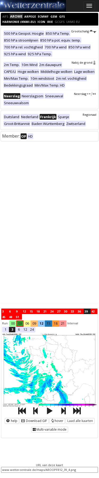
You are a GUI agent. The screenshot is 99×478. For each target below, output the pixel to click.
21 (44, 311)
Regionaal (89, 115)
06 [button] (27, 323)
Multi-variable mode (50, 429)
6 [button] (19, 329)
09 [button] (34, 323)
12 (24, 311)
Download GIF (34, 421)
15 (31, 311)
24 (51, 311)
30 (65, 311)
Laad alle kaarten (80, 421)
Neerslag (85, 94)
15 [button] (48, 323)
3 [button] (12, 329)
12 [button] (41, 323)
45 (3, 317)
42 (93, 311)
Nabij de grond (84, 62)
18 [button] (56, 323)
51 (17, 317)
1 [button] (6, 329)
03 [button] (20, 323)
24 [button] (32, 329)
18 (38, 311)
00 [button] (13, 323)
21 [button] (63, 323)
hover (57, 421)
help (11, 421)
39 (86, 311)
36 (79, 311)
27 (58, 311)
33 (72, 311)
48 (10, 317)
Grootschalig (83, 31)
